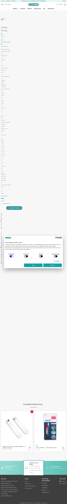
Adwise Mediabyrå (35, 502)
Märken (29, 9)
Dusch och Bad (2, 38)
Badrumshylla (45, 476)
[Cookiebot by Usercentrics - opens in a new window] (56, 238)
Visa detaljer (56, 261)
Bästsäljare (37, 9)
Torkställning (44, 478)
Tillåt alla (52, 265)
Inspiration (51, 9)
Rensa (3, 200)
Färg (2, 198)
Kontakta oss (13, 1)
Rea (44, 9)
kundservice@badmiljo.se (6, 486)
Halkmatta (44, 481)
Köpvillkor (8, 1)
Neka (33, 265)
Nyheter (22, 9)
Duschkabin (44, 474)
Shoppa (15, 9)
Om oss (3, 1)
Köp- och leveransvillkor (30, 477)
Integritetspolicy (28, 479)
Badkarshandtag (45, 483)
